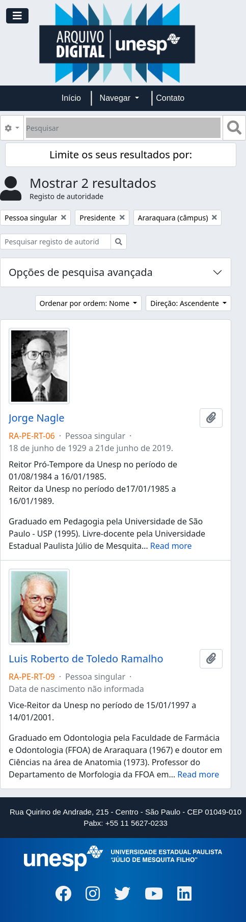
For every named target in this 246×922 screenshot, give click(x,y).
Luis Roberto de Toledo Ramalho (86, 659)
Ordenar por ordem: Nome (85, 303)
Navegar (116, 98)
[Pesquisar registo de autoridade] (55, 241)
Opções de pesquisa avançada (81, 272)
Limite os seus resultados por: (120, 154)
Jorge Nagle (37, 418)
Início (71, 98)
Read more (171, 545)
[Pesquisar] (123, 128)
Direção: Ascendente (185, 303)
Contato (170, 98)
